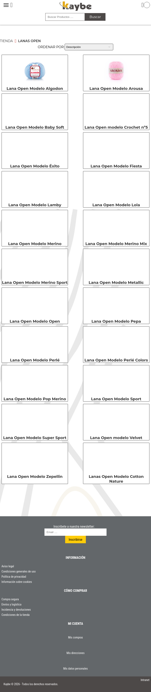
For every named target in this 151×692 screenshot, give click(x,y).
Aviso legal (7, 566)
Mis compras (75, 637)
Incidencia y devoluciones (16, 609)
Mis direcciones (75, 653)
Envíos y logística (11, 604)
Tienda (6, 41)
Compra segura (10, 599)
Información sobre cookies (16, 581)
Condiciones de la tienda (15, 614)
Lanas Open (29, 41)
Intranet (145, 680)
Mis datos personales (75, 668)
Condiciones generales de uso (18, 571)
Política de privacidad (13, 576)
